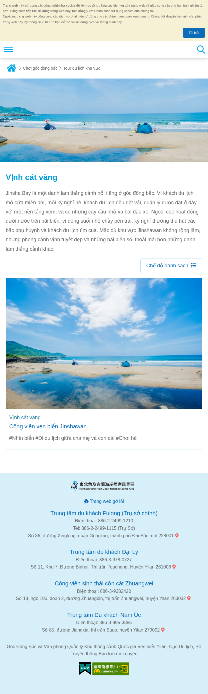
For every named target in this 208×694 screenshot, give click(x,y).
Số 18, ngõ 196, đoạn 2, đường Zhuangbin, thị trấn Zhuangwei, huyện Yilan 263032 (101, 598)
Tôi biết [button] (194, 32)
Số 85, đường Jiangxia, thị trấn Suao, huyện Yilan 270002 (101, 630)
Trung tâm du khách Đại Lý (104, 552)
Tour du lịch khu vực (81, 68)
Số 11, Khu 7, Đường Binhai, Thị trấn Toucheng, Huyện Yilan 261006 (101, 566)
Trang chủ (11, 68)
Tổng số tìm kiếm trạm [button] (201, 49)
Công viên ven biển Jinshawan (48, 426)
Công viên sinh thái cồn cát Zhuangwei (104, 583)
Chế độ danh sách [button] (167, 265)
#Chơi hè (126, 438)
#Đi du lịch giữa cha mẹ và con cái (74, 438)
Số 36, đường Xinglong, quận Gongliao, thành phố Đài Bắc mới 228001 (101, 535)
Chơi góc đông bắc (40, 68)
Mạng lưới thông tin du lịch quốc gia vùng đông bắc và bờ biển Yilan (39, 49)
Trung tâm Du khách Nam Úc (104, 615)
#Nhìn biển (21, 438)
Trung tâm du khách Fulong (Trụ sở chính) (104, 513)
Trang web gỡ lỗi (107, 501)
